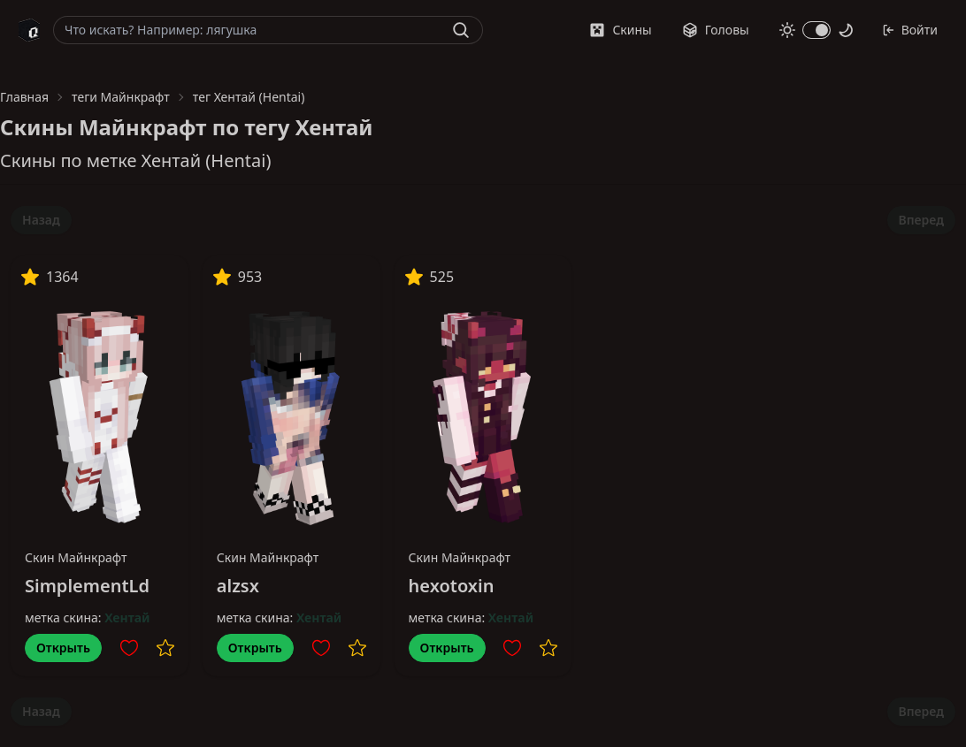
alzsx (238, 586)
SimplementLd (87, 586)
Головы (715, 29)
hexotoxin (451, 586)
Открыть (63, 647)
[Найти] (461, 30)
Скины (620, 29)
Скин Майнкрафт (76, 557)
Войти (910, 29)
